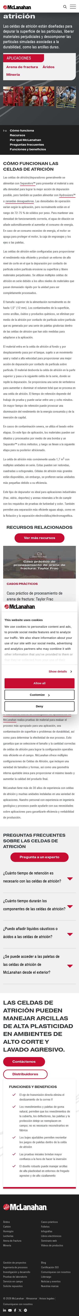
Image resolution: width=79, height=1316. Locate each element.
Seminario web (49, 1241)
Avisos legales (46, 1298)
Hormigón (8, 1231)
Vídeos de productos (52, 1245)
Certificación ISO (50, 1267)
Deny (39, 706)
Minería (13, 75)
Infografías (46, 1231)
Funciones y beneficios (28, 149)
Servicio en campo (13, 1281)
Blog (43, 1263)
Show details (58, 671)
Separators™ (27, 183)
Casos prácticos (49, 1222)
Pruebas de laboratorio (15, 1277)
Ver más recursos (39, 538)
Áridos (48, 67)
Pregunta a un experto (39, 857)
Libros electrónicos (51, 1236)
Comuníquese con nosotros (56, 1272)
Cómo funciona (22, 130)
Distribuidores (25, 1074)
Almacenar (31, 1298)
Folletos (45, 1227)
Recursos (17, 135)
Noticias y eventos (51, 1281)
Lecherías (8, 1236)
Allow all (40, 683)
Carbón (7, 1227)
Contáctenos (24, 1062)
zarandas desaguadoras (20, 201)
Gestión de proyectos (14, 1263)
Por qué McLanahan (25, 140)
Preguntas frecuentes (27, 144)
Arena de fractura (22, 67)
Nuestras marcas (50, 1286)
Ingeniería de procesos (15, 1267)
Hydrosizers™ (67, 195)
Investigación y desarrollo (16, 1272)
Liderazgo (46, 1277)
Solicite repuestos (13, 1286)
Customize (40, 695)
